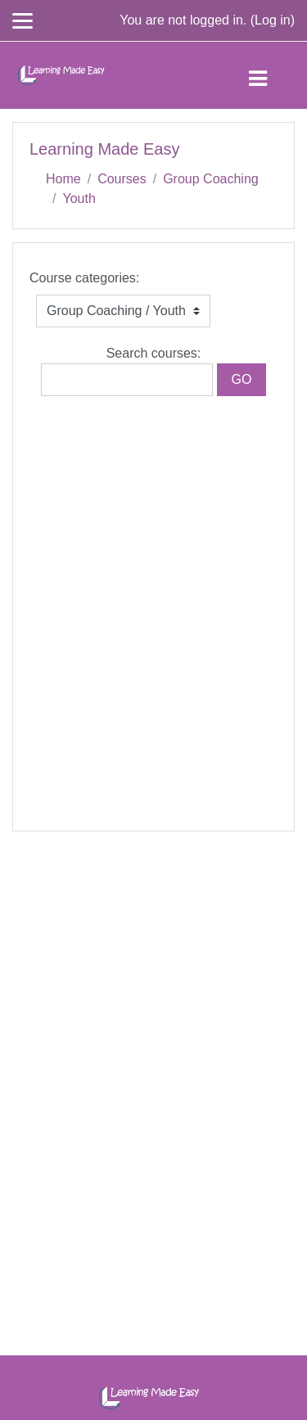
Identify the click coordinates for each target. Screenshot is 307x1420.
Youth (78, 198)
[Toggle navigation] (271, 75)
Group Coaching (211, 179)
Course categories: (84, 278)
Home (63, 179)
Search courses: (153, 353)
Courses (122, 179)
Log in (273, 20)
